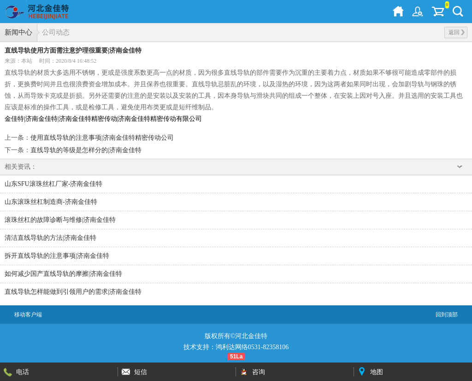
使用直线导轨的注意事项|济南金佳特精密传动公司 (102, 137)
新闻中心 (18, 32)
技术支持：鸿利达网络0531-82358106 (236, 347)
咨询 (258, 371)
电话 (22, 371)
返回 (456, 32)
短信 (140, 371)
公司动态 (56, 32)
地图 (376, 371)
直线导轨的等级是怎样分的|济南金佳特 (86, 150)
